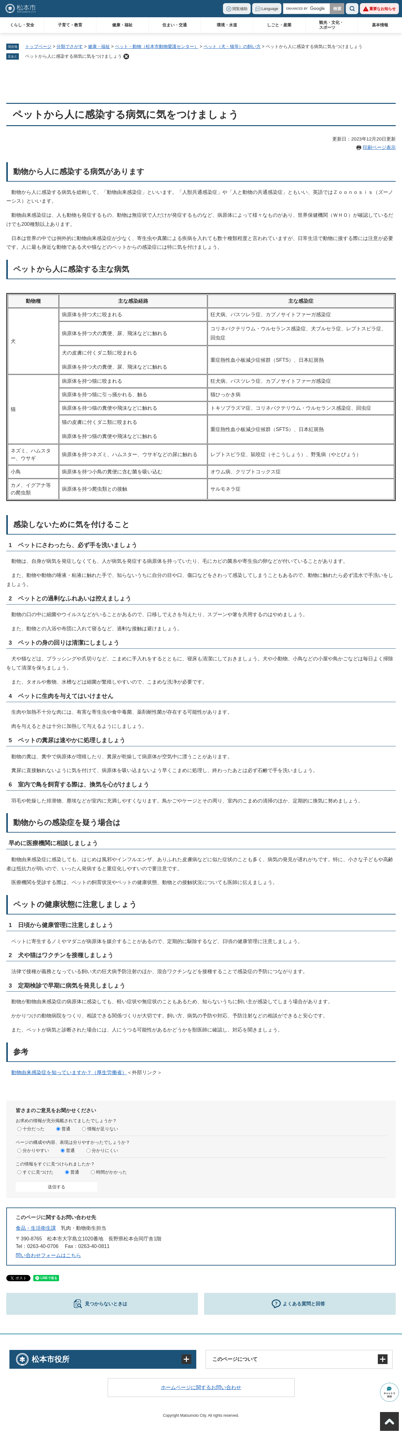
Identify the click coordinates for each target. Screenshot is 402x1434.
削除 (126, 56)
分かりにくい (105, 1150)
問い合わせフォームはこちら (48, 1255)
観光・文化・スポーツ (331, 25)
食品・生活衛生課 (36, 1228)
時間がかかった (111, 1172)
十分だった (34, 1128)
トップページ (38, 46)
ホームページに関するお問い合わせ (201, 1387)
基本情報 (380, 25)
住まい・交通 (174, 25)
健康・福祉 (122, 25)
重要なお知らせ (382, 9)
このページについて (235, 1359)
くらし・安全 (22, 25)
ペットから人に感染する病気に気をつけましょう (73, 56)
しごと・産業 (279, 25)
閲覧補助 (239, 9)
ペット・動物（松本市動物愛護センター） (156, 46)
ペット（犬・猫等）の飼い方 (232, 46)
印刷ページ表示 (379, 147)
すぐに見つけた (38, 1172)
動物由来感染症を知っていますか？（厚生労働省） (69, 1072)
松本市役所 (50, 1359)
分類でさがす (70, 46)
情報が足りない (102, 1128)
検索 (352, 8)
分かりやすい (36, 1150)
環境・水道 (227, 25)
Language (270, 9)
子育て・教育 (70, 25)
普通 (66, 1128)
